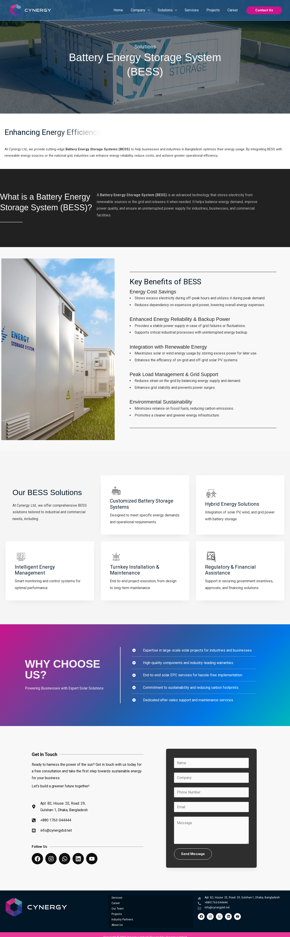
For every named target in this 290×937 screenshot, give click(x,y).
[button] (264, 10)
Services (116, 899)
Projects (116, 911)
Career (115, 903)
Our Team (117, 907)
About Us (117, 920)
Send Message (193, 856)
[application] (149, 10)
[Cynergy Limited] (30, 10)
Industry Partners (122, 915)
